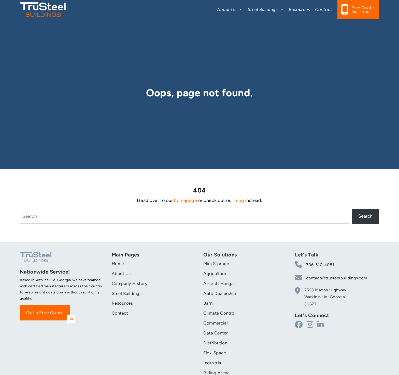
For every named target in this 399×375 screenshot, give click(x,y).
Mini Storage (216, 263)
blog (239, 200)
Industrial (212, 362)
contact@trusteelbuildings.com (331, 277)
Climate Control (219, 313)
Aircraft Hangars (220, 283)
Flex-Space (214, 352)
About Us (230, 9)
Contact (323, 9)
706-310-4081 (314, 264)
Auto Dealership (219, 293)
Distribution (215, 342)
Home (118, 263)
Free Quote (362, 9)
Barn (207, 303)
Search (365, 216)
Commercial (215, 323)
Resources (299, 9)
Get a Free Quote (48, 315)
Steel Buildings (266, 9)
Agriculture (214, 273)
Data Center (215, 332)
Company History (130, 283)
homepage (185, 200)
